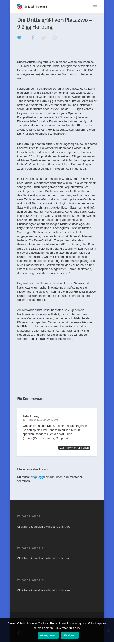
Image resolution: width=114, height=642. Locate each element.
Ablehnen (69, 635)
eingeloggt (37, 477)
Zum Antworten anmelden (74, 447)
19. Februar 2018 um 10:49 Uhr (40, 419)
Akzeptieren (48, 635)
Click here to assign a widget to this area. (44, 526)
